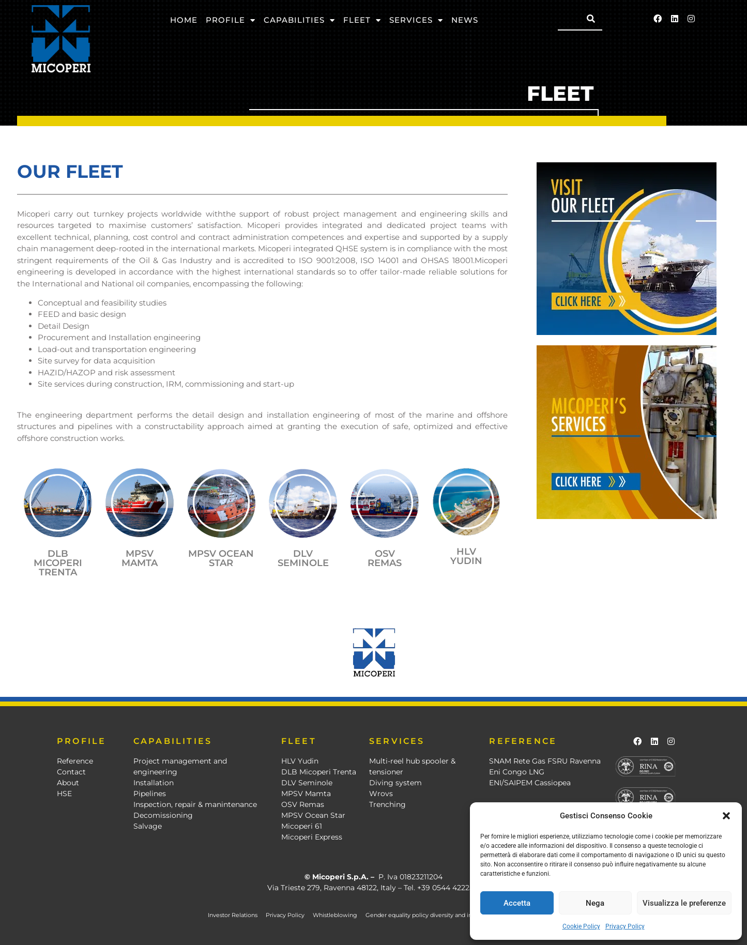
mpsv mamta (139, 558)
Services (416, 20)
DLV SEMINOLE (303, 558)
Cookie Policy (581, 926)
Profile (230, 20)
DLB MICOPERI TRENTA (58, 563)
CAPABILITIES (172, 741)
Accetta (517, 903)
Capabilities (299, 20)
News (464, 20)
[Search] (591, 18)
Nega (595, 903)
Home (183, 20)
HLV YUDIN (466, 556)
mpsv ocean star (221, 558)
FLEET (298, 741)
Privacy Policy (625, 926)
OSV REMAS (385, 558)
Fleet (362, 20)
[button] (726, 816)
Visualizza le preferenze (684, 903)
